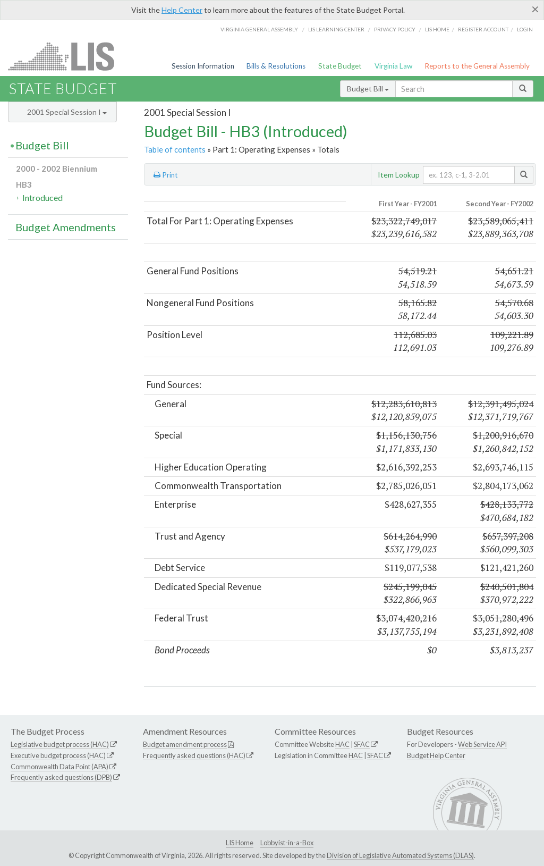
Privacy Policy (394, 29)
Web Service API (482, 744)
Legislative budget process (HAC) (60, 744)
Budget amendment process (185, 744)
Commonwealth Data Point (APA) (59, 766)
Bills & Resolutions (275, 66)
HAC (342, 744)
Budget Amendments (65, 227)
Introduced (42, 197)
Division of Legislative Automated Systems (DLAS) (400, 855)
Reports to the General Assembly (477, 66)
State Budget (340, 66)
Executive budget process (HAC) (58, 755)
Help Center (182, 9)
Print (166, 175)
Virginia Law (393, 66)
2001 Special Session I (67, 111)
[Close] (535, 9)
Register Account (483, 29)
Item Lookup (399, 174)
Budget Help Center (436, 755)
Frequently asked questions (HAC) (194, 755)
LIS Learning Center (336, 29)
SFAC (362, 744)
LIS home (437, 29)
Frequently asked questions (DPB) (61, 777)
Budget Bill (368, 88)
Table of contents (175, 149)
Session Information (203, 66)
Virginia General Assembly (259, 29)
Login (525, 29)
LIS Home (239, 842)
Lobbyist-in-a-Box (286, 842)
